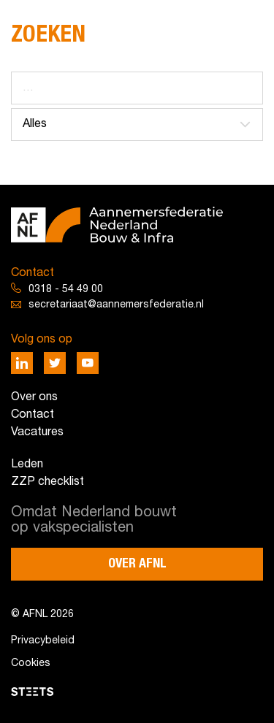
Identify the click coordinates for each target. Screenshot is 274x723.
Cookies (30, 663)
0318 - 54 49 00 (65, 289)
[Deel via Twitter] (55, 363)
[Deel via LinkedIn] (22, 363)
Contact (32, 415)
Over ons (34, 397)
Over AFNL (137, 564)
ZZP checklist (47, 482)
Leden (27, 464)
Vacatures (37, 432)
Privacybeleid (43, 641)
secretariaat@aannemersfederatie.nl (116, 305)
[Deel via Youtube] (88, 363)
